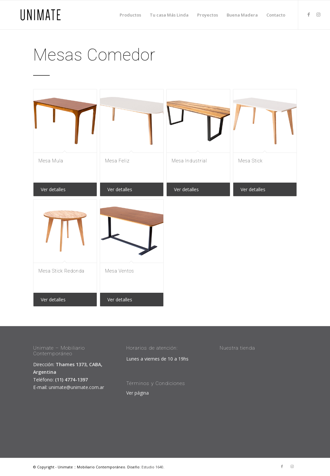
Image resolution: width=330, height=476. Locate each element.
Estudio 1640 (152, 466)
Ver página (137, 393)
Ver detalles (53, 189)
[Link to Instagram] (318, 15)
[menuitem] (130, 14)
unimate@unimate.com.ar (76, 387)
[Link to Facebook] (308, 15)
